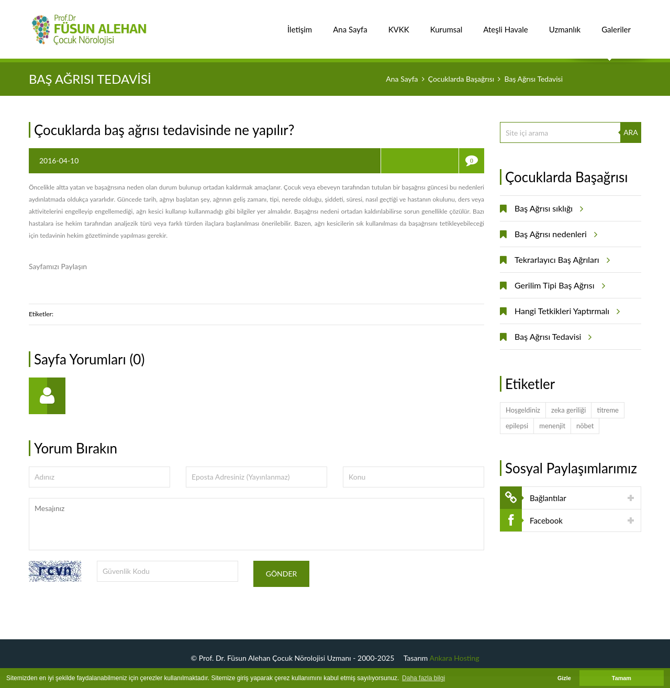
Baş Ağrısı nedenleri (554, 234)
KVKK (398, 24)
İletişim (299, 24)
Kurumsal (446, 24)
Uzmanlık (564, 24)
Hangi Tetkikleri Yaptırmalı (566, 311)
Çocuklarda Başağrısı (461, 78)
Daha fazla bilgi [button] (423, 678)
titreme (608, 410)
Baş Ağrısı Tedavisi (551, 336)
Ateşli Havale (505, 24)
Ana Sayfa (350, 24)
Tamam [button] (621, 678)
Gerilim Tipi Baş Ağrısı (558, 285)
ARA (630, 132)
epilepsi (517, 425)
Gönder (281, 573)
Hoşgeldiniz (523, 410)
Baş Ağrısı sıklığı (547, 208)
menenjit (552, 425)
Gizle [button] (564, 678)
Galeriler (616, 24)
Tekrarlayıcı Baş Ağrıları (561, 259)
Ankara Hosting (454, 657)
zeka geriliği (568, 410)
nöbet (585, 425)
